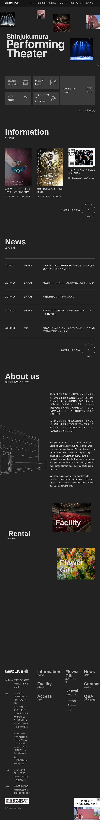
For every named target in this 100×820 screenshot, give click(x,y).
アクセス (63, 3)
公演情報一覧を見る (70, 210)
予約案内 (72, 705)
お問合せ (89, 3)
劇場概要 (72, 701)
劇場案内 (52, 3)
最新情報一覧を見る (70, 350)
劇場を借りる (76, 3)
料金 (70, 710)
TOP (32, 3)
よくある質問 (84, 110)
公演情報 (41, 3)
